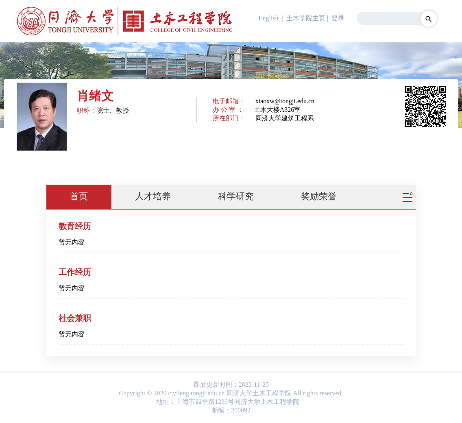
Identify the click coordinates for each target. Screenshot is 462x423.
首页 (79, 196)
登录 (337, 18)
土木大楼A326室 (277, 109)
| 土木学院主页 (302, 18)
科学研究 (236, 196)
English (269, 18)
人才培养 (153, 196)
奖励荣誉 (319, 196)
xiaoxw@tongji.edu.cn (284, 101)
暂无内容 (72, 242)
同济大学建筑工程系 (284, 118)
